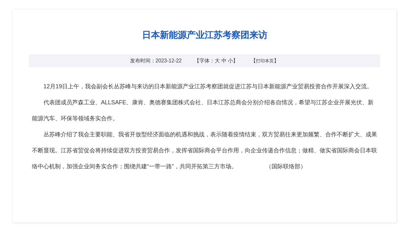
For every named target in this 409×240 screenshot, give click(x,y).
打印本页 (265, 60)
